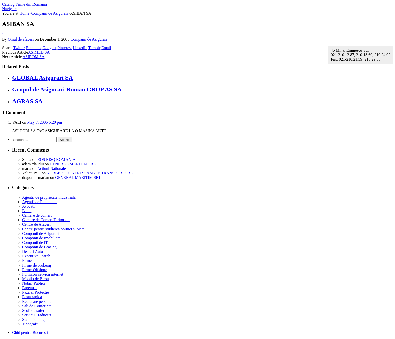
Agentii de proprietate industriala (49, 197)
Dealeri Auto (32, 251)
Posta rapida (32, 297)
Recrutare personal (37, 301)
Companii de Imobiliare (41, 238)
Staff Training (33, 319)
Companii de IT (35, 242)
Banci (26, 211)
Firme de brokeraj (36, 265)
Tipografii (30, 324)
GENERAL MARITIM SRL (73, 164)
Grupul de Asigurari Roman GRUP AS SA (67, 89)
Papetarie (29, 288)
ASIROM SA (34, 57)
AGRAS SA (27, 101)
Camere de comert (37, 215)
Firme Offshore (34, 270)
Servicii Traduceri (36, 315)
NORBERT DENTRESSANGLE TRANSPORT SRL (90, 173)
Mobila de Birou (35, 279)
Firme (27, 260)
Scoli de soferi (33, 310)
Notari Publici (33, 283)
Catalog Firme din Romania (24, 4)
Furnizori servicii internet (42, 274)
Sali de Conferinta (36, 306)
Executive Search (36, 256)
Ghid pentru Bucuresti (30, 332)
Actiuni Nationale (51, 168)
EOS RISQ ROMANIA (56, 159)
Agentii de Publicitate (39, 202)
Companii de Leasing (39, 247)
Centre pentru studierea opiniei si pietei (54, 229)
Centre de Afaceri (36, 224)
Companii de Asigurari (88, 39)
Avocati (28, 206)
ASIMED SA (39, 52)
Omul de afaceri (21, 39)
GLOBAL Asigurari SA (42, 77)
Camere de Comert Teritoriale (46, 220)
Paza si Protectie (35, 292)
